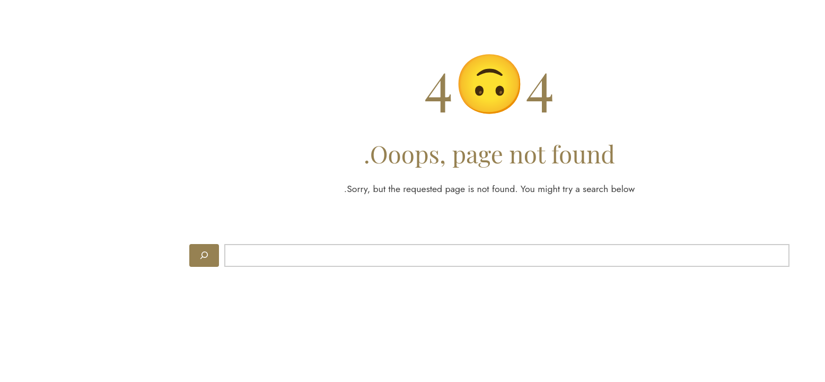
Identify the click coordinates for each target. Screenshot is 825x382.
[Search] (127, 255)
